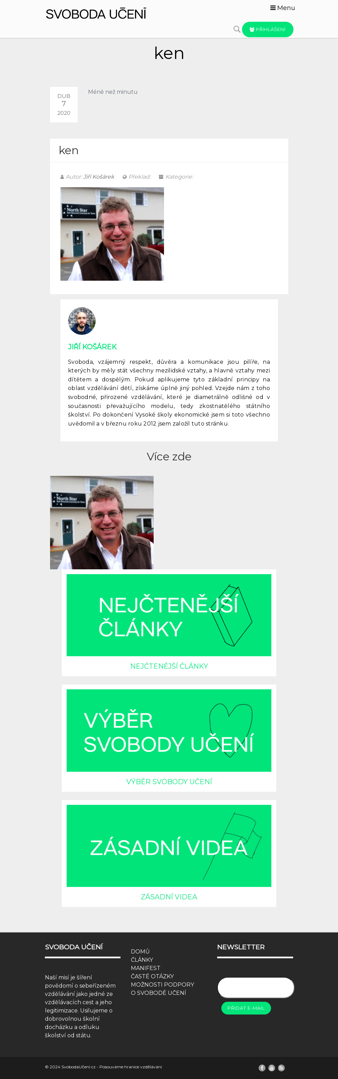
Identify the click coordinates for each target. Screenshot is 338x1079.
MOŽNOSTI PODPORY (162, 984)
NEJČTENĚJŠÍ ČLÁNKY (169, 666)
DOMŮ (140, 951)
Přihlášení (268, 29)
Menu (282, 8)
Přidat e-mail (246, 1008)
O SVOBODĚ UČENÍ (158, 993)
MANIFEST (146, 968)
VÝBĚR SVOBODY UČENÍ (169, 782)
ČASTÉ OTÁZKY (152, 976)
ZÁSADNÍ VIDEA (169, 897)
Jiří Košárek (98, 176)
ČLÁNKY (142, 960)
